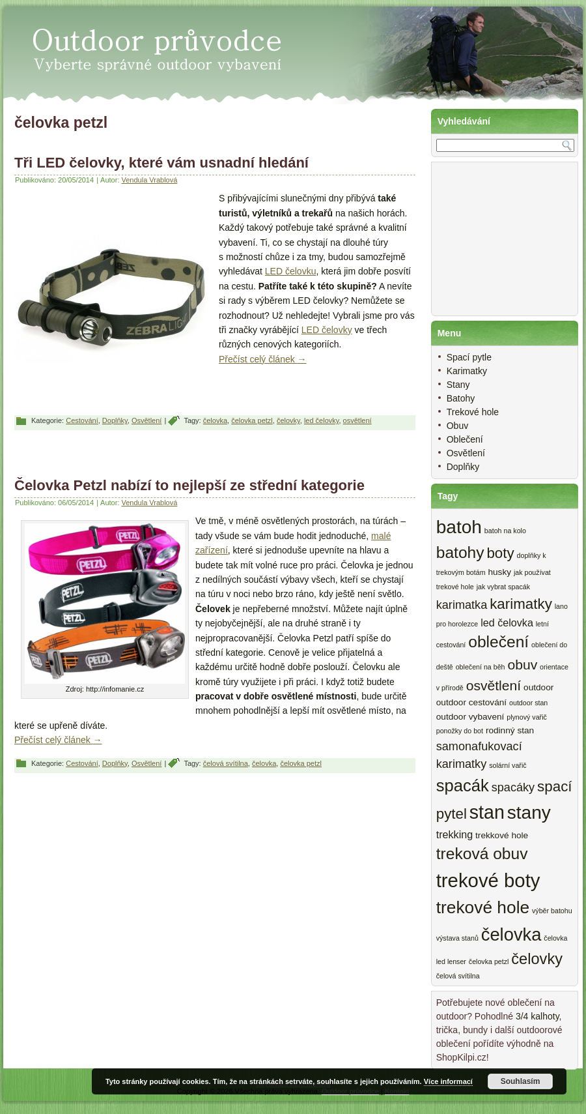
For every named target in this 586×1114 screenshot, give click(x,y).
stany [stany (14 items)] (529, 812)
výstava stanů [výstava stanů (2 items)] (457, 938)
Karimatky (467, 371)
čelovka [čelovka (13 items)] (511, 934)
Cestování (82, 420)
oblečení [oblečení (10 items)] (498, 642)
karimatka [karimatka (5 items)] (462, 604)
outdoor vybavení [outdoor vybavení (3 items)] (470, 717)
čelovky (288, 420)
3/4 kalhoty (537, 1016)
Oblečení (465, 439)
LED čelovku (290, 271)
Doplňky (115, 420)
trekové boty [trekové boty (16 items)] (488, 880)
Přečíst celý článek (263, 359)
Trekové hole (473, 412)
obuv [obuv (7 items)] (522, 664)
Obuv (457, 425)
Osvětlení (146, 420)
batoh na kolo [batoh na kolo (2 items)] (505, 531)
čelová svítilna (225, 763)
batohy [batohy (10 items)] (460, 552)
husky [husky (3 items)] (499, 572)
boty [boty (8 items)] (500, 553)
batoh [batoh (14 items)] (459, 527)
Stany (458, 384)
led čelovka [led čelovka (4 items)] (507, 622)
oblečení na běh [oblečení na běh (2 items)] (480, 667)
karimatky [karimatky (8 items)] (521, 604)
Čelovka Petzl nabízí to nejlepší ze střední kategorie (189, 485)
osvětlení (357, 420)
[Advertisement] (215, 454)
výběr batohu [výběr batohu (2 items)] (552, 911)
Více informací (448, 1081)
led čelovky (321, 420)
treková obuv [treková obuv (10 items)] (482, 853)
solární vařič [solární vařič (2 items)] (507, 765)
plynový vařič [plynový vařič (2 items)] (527, 717)
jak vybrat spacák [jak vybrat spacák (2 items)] (503, 587)
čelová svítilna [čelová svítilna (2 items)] (458, 976)
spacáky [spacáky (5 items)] (513, 787)
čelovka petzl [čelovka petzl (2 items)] (489, 961)
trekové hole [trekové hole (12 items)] (482, 907)
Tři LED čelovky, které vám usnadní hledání (161, 162)
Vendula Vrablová (150, 180)
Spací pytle (469, 357)
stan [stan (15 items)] (487, 812)
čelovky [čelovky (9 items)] (537, 958)
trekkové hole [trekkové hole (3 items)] (501, 835)
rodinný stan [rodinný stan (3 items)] (510, 730)
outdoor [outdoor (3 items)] (538, 687)
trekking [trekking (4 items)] (454, 834)
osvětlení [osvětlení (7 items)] (494, 685)
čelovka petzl (252, 420)
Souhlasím (520, 1081)
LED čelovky (326, 330)
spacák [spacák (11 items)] (462, 785)
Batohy (461, 398)
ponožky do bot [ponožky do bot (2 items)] (459, 731)
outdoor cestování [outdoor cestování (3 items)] (471, 702)
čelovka (215, 420)
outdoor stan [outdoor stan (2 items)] (528, 703)
